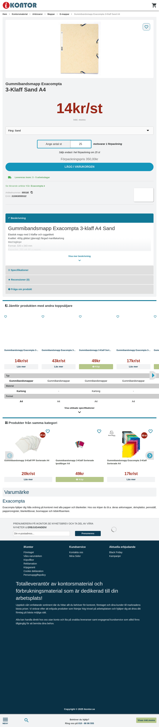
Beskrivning (17, 218)
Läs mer (21, 366)
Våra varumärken (32, 556)
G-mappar (64, 14)
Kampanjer (115, 556)
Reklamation (30, 563)
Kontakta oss (76, 552)
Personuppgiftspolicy (34, 574)
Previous (9, 455)
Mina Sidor (75, 556)
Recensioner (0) (18, 279)
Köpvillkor (28, 559)
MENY (5, 720)
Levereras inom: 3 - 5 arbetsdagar (32, 177)
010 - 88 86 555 (86, 723)
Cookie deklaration (33, 571)
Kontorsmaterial (20, 14)
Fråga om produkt (20, 289)
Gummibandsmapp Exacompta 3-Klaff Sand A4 (97, 14)
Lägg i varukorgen (79, 166)
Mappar (51, 14)
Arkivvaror (37, 14)
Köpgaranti (29, 567)
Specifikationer (18, 270)
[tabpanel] (79, 49)
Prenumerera (88, 533)
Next (149, 455)
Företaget (28, 552)
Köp (96, 366)
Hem (5, 14)
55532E (27, 192)
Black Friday (116, 552)
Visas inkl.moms (146, 720)
